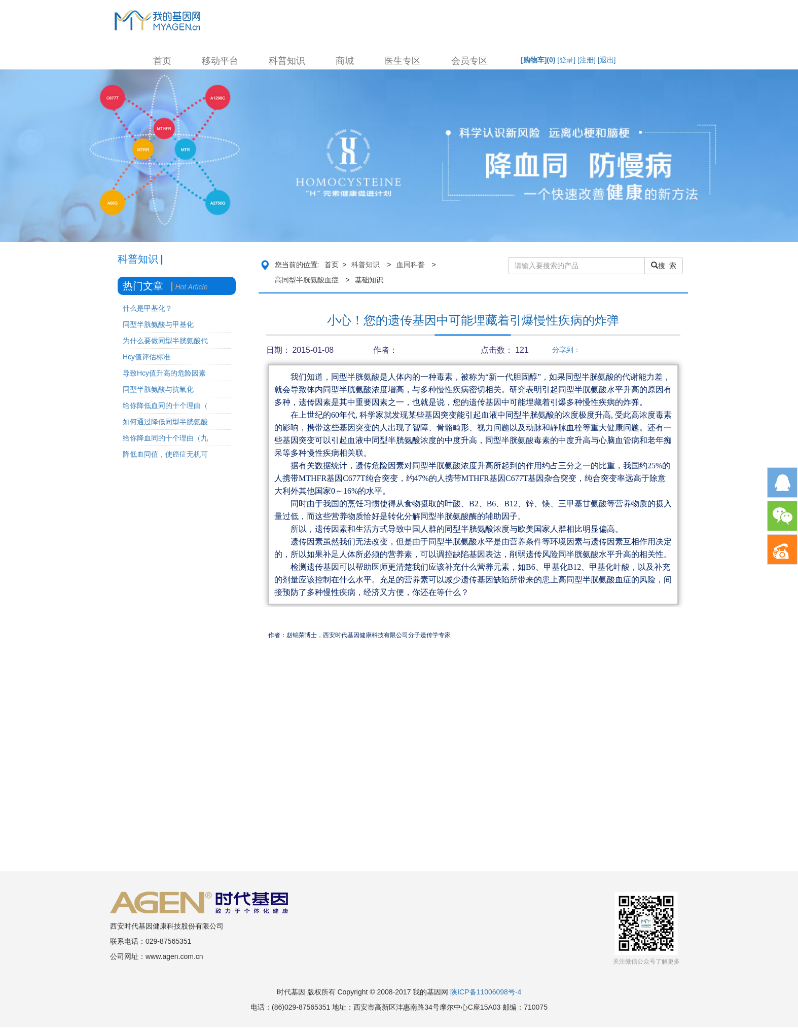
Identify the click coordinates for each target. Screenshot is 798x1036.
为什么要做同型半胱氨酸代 (165, 341)
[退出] (607, 60)
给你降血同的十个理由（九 (165, 438)
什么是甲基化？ (147, 308)
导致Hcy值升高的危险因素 (164, 373)
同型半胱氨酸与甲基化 (158, 324)
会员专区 (469, 61)
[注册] (586, 60)
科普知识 (287, 61)
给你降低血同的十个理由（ (165, 405)
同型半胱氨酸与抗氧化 (158, 389)
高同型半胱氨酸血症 (307, 280)
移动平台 (220, 61)
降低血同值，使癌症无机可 (165, 454)
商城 (345, 61)
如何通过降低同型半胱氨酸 (165, 422)
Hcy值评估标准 (146, 357)
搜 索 (663, 266)
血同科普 (410, 265)
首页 (162, 61)
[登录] (566, 60)
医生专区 (402, 61)
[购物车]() (538, 60)
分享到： (566, 350)
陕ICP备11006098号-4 (485, 992)
